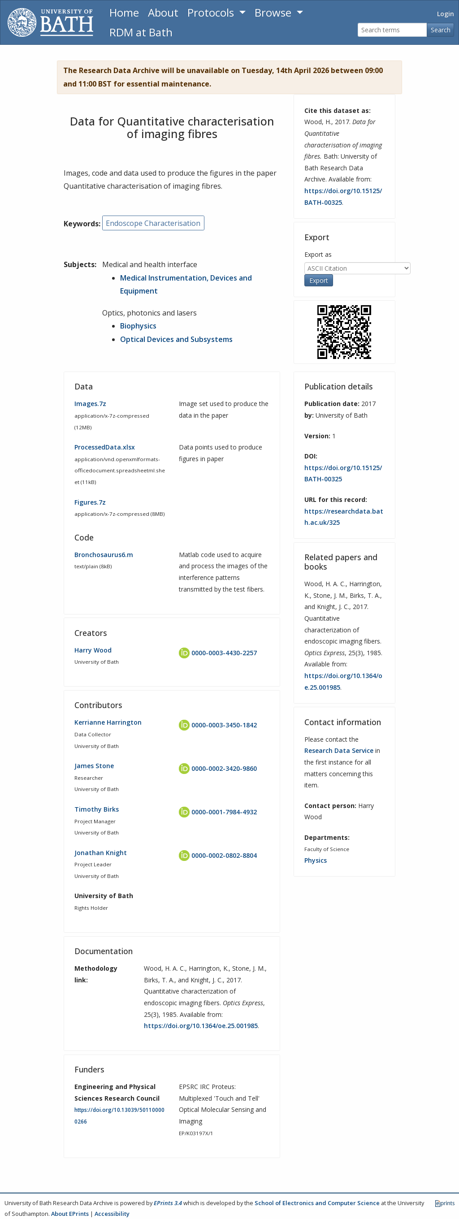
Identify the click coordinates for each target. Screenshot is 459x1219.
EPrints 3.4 (168, 1203)
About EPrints (70, 1214)
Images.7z (90, 403)
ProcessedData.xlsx (104, 447)
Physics (315, 860)
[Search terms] (392, 30)
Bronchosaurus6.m (103, 554)
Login (445, 13)
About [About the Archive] (163, 12)
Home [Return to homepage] (124, 12)
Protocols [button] (212, 12)
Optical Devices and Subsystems (176, 339)
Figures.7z (90, 502)
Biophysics (138, 326)
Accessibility (112, 1214)
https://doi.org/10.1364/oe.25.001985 (201, 1025)
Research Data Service (338, 750)
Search (440, 30)
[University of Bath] (50, 22)
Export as (318, 254)
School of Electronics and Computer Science (317, 1203)
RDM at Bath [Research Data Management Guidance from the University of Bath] (141, 32)
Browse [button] (274, 12)
